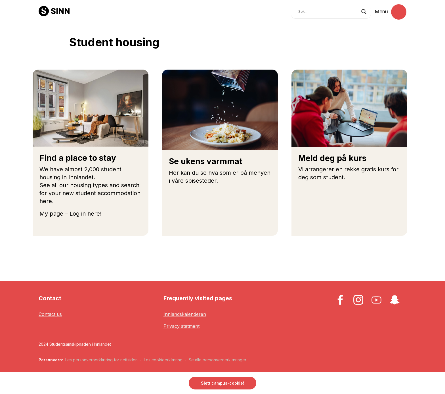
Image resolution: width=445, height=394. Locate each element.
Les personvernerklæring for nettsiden (101, 359)
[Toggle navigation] (398, 12)
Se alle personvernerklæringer (217, 359)
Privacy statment (181, 326)
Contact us (50, 314)
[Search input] (328, 12)
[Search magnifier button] (364, 12)
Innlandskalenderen (184, 314)
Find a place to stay (77, 158)
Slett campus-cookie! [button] (222, 383)
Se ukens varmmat (205, 161)
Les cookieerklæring (163, 359)
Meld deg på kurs (332, 158)
